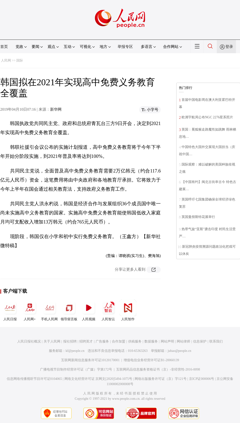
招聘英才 (86, 341)
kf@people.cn (75, 351)
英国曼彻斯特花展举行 (198, 217)
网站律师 (183, 341)
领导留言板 (69, 310)
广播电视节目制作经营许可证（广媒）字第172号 (76, 369)
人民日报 (10, 310)
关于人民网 (52, 341)
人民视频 (88, 310)
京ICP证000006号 (201, 379)
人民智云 (108, 310)
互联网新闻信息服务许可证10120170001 (90, 360)
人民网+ (29, 310)
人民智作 (128, 310)
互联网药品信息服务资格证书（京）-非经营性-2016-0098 (158, 369)
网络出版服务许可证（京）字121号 (161, 379)
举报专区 (125, 47)
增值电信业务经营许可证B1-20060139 (151, 360)
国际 (19, 60)
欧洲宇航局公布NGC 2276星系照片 (207, 117)
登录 (229, 47)
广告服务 (102, 341)
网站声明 (167, 341)
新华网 (56, 109)
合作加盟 (118, 341)
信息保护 (199, 341)
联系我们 (216, 341)
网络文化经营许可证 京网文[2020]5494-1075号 (98, 379)
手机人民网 (49, 310)
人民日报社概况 (29, 341)
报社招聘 (70, 341)
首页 (4, 47)
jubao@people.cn (179, 351)
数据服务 (151, 341)
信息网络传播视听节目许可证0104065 (34, 379)
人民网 (6, 60)
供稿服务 (135, 341)
